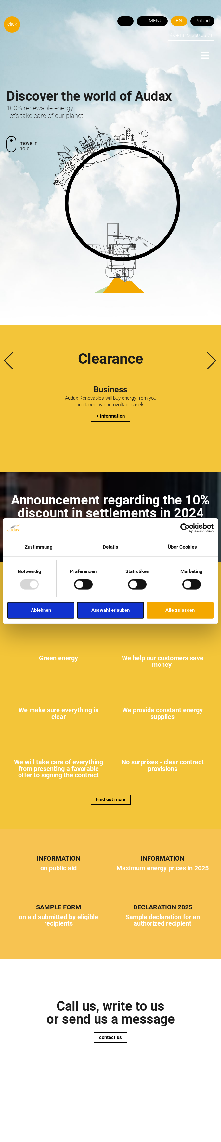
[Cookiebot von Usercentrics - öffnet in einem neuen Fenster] (185, 528)
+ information (110, 416)
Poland (202, 21)
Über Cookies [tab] (182, 547)
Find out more (110, 799)
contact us (110, 1037)
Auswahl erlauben (110, 610)
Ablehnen (41, 610)
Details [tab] (110, 547)
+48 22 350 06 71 (194, 35)
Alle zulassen (180, 610)
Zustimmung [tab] (39, 547)
